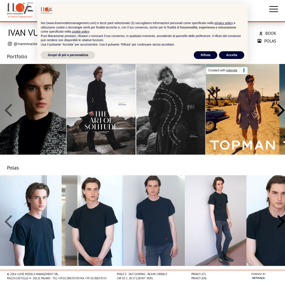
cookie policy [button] (80, 31)
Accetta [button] (231, 55)
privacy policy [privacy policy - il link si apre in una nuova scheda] (223, 23)
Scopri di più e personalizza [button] (68, 55)
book (267, 33)
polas (267, 41)
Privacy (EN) (199, 278)
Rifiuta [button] (205, 55)
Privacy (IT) (198, 274)
